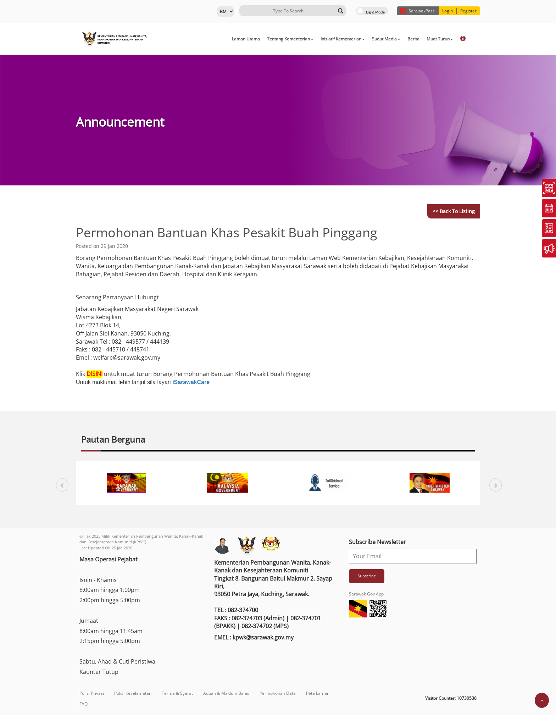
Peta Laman (317, 693)
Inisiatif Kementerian (343, 39)
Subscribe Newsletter (377, 542)
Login (447, 11)
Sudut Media (386, 39)
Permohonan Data (278, 693)
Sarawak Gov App (366, 594)
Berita (413, 39)
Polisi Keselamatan (132, 693)
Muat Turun (440, 39)
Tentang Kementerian (290, 39)
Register (468, 11)
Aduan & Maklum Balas (226, 693)
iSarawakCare (191, 382)
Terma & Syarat (177, 693)
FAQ (83, 704)
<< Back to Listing (454, 211)
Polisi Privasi (91, 693)
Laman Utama (246, 39)
